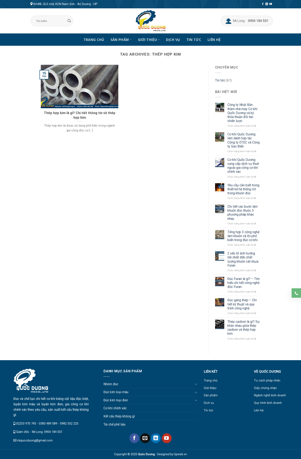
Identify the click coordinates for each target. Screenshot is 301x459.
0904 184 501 (53, 432)
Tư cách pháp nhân (267, 380)
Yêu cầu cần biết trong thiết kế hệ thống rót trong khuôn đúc (243, 189)
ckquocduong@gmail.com (35, 440)
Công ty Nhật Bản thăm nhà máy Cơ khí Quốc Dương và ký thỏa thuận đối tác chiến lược (242, 113)
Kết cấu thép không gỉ (119, 416)
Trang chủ (94, 39)
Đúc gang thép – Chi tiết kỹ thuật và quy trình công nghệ (242, 304)
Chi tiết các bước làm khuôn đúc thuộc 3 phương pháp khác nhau (242, 213)
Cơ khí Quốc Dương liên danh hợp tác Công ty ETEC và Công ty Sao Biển (243, 140)
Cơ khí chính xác (115, 408)
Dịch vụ (173, 39)
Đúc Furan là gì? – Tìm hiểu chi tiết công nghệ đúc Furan (243, 283)
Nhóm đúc (110, 384)
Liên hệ (214, 39)
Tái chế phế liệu (114, 424)
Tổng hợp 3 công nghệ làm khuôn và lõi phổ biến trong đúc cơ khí (243, 236)
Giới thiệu (149, 39)
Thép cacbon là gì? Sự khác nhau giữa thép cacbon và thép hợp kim (243, 328)
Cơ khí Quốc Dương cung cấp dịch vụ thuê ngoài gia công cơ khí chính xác (243, 166)
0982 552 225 (69, 423)
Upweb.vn (180, 454)
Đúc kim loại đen (115, 400)
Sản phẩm (121, 39)
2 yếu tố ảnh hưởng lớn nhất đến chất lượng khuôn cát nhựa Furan (242, 259)
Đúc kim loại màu (115, 392)
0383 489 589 (48, 423)
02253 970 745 (26, 423)
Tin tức (193, 39)
